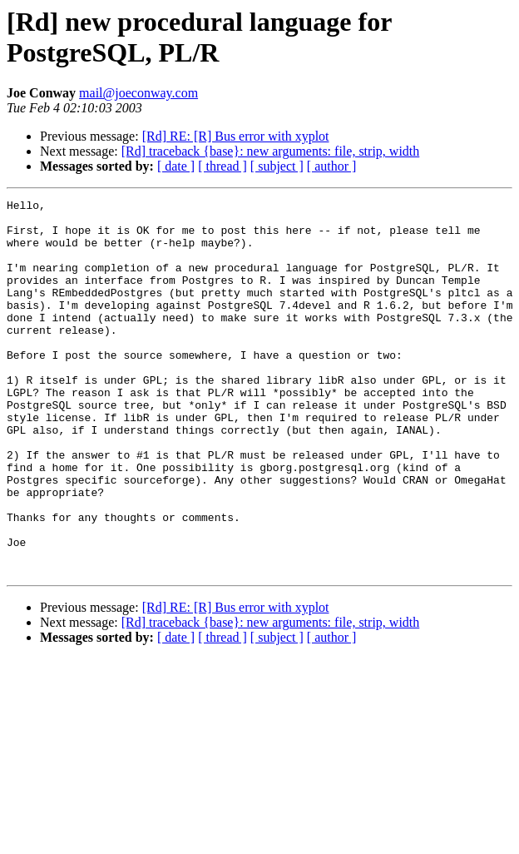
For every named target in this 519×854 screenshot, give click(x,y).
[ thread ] (222, 166)
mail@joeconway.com (138, 93)
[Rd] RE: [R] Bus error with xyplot (235, 136)
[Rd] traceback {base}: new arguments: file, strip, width (270, 151)
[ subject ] (277, 166)
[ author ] (332, 166)
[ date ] (176, 166)
